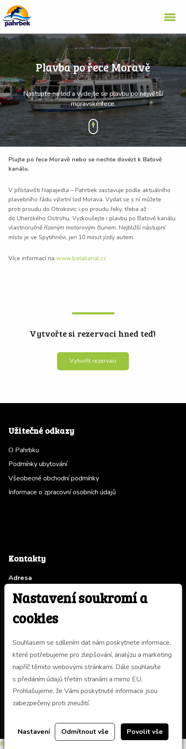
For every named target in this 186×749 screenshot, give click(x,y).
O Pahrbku (23, 450)
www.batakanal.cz (81, 258)
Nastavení (34, 731)
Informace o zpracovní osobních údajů (62, 492)
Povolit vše (145, 731)
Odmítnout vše (85, 731)
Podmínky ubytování (37, 464)
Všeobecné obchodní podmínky (53, 478)
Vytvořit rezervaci (93, 361)
